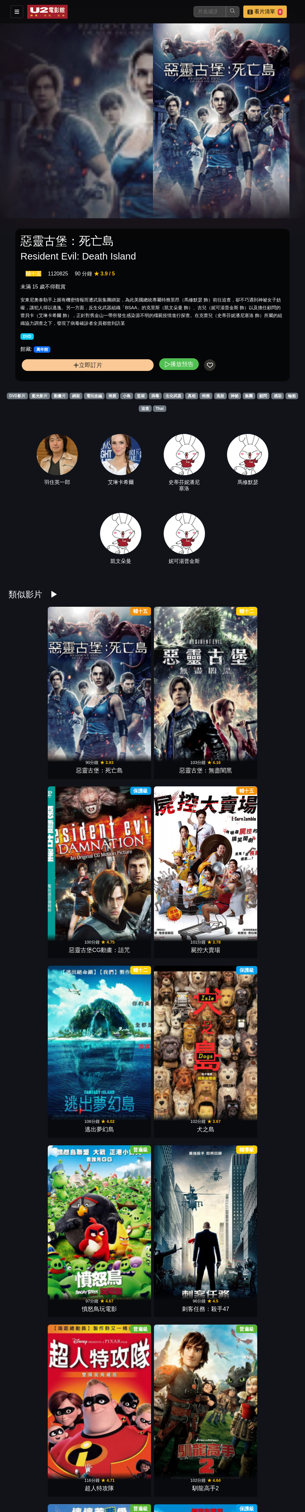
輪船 (292, 396)
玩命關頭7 (127, 1376)
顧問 (263, 396)
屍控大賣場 (177, 675)
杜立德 (226, 938)
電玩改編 (94, 396)
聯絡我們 (258, 1478)
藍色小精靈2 (226, 763)
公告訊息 (226, 1478)
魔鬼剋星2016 (276, 1201)
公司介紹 (162, 1491)
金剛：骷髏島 (226, 1113)
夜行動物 (127, 1201)
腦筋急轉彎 (276, 1288)
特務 (206, 396)
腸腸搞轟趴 (177, 1201)
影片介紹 (131, 1478)
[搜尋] (210, 11)
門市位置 (194, 1478)
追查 (145, 408)
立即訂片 (87, 365)
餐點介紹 (162, 1478)
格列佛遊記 (276, 763)
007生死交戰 (78, 938)
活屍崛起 (226, 850)
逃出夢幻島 (226, 675)
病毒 (155, 396)
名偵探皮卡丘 (28, 1026)
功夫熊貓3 (127, 1288)
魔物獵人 (177, 938)
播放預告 (179, 364)
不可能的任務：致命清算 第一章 (276, 842)
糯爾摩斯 (276, 1026)
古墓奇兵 (78, 1113)
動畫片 (60, 396)
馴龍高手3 (127, 1026)
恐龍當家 (177, 1288)
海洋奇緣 (78, 1201)
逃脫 (220, 396)
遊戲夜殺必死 (28, 1113)
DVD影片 (17, 396)
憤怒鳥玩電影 (28, 763)
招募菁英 (131, 1491)
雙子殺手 (276, 938)
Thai (160, 408)
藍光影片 (39, 396)
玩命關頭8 (177, 1113)
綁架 (76, 396)
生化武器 (173, 396)
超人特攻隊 (127, 763)
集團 (249, 396)
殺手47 (177, 850)
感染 (278, 396)
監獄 (141, 396)
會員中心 (194, 1491)
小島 (127, 396)
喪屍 (112, 396)
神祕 (234, 396)
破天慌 (127, 850)
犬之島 (276, 675)
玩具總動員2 (177, 1376)
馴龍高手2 (177, 763)
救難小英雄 (78, 1288)
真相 (192, 396)
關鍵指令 (78, 850)
